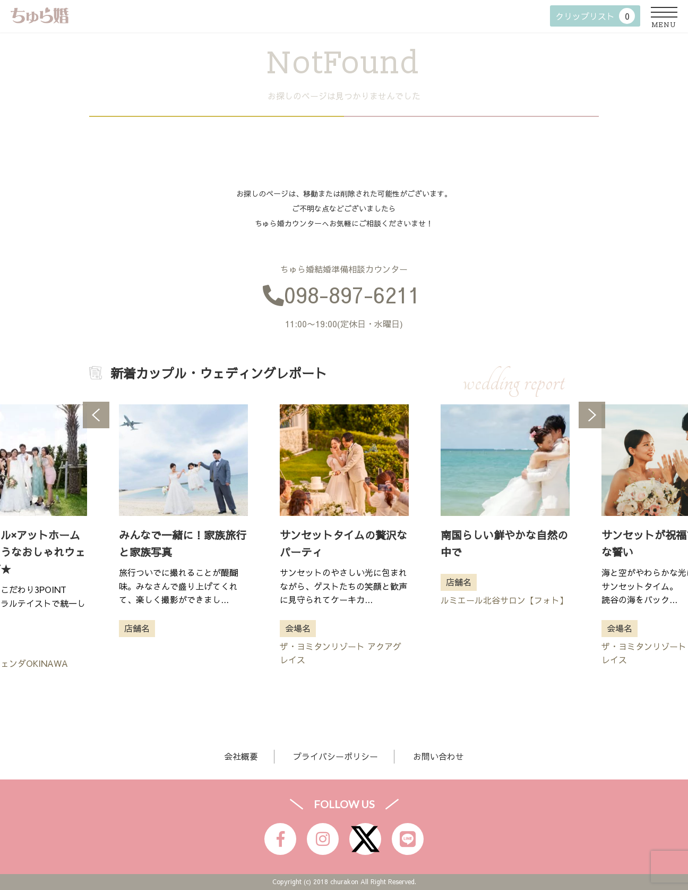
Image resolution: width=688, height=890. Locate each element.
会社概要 (241, 756)
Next (592, 415)
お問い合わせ (438, 756)
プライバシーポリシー (335, 756)
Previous (96, 415)
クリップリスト (595, 16)
